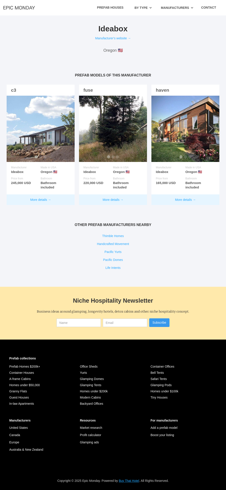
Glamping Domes (92, 379)
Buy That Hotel (129, 480)
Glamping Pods (161, 385)
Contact (208, 7)
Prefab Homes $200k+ (24, 366)
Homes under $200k (94, 391)
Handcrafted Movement (113, 244)
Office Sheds (89, 366)
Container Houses (21, 372)
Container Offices (162, 366)
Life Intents (113, 268)
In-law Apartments (21, 403)
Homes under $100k (164, 391)
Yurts (83, 372)
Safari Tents (159, 379)
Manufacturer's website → (113, 38)
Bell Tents (157, 372)
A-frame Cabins (20, 379)
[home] (19, 7)
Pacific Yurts (113, 252)
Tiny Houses (159, 397)
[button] (143, 7)
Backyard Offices (91, 403)
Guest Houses (19, 397)
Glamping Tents (90, 385)
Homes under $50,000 (24, 385)
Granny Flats (18, 391)
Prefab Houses (110, 7)
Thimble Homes (113, 236)
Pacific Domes (113, 260)
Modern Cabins (90, 397)
